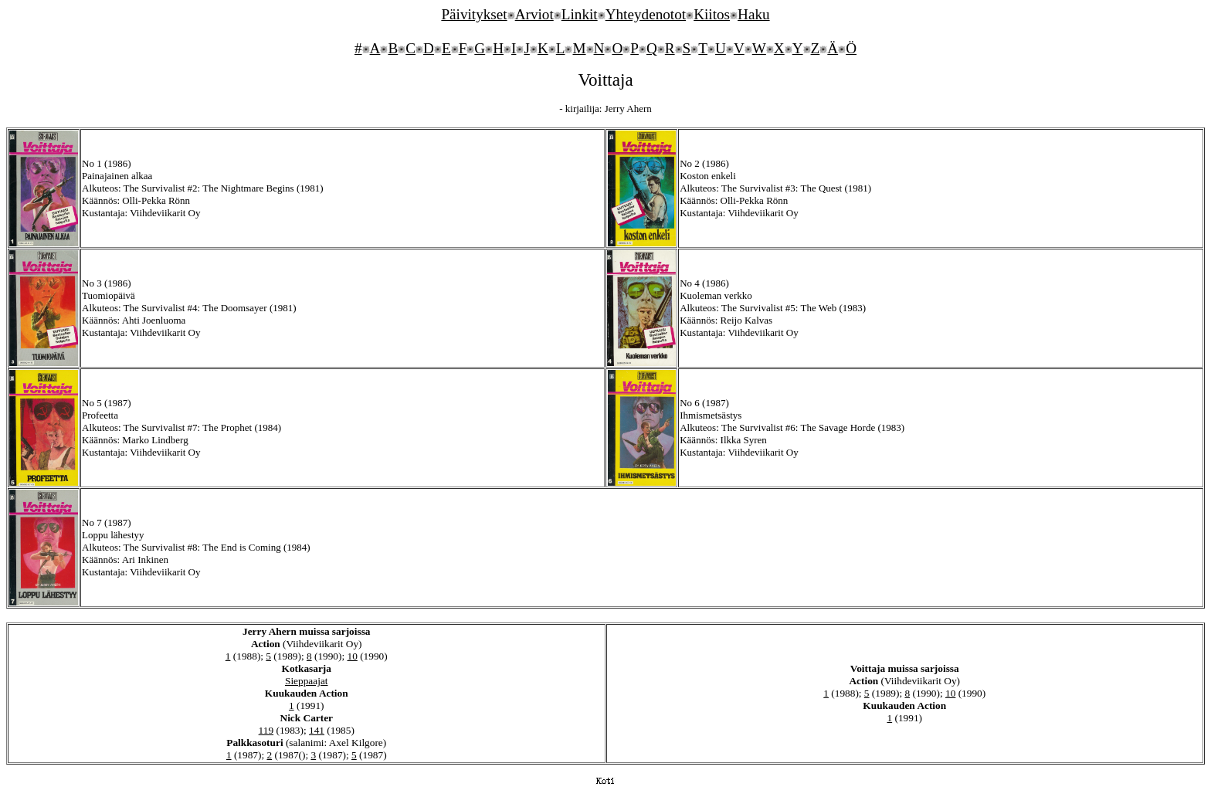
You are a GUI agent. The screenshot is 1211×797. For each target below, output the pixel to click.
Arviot (534, 14)
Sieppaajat (306, 681)
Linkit (579, 14)
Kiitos (712, 14)
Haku (754, 14)
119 (266, 730)
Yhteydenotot (646, 14)
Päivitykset (474, 14)
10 (353, 656)
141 (316, 730)
